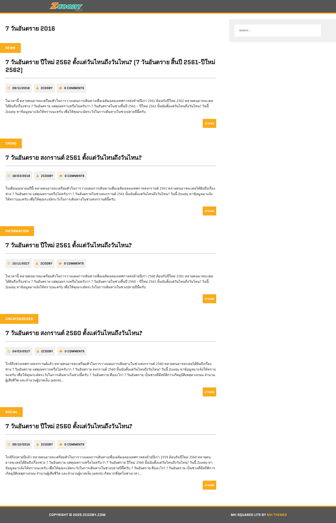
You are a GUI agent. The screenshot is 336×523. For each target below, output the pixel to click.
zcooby (47, 88)
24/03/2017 (21, 351)
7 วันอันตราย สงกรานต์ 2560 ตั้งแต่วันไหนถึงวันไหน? (73, 333)
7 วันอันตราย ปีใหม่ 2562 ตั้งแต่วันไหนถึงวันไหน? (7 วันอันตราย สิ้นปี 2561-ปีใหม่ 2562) (110, 66)
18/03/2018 (21, 176)
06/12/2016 (21, 444)
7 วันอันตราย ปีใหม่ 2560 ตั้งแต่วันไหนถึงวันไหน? (68, 426)
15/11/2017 (20, 263)
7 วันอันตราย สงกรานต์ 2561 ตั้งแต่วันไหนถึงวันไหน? (73, 157)
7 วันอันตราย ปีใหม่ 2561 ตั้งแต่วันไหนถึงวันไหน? (68, 245)
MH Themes (277, 514)
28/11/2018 (21, 88)
